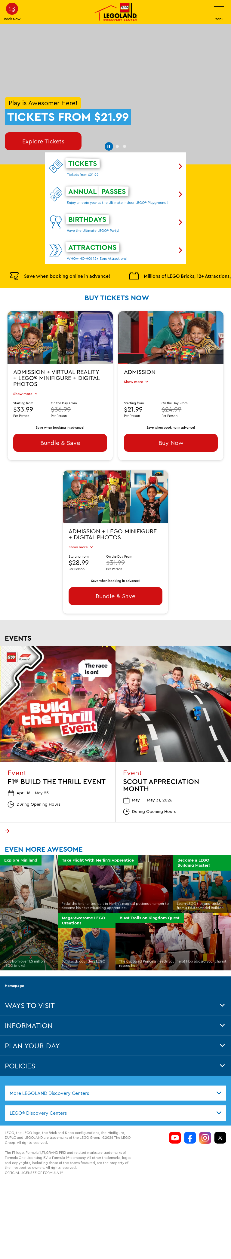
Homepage (14, 964)
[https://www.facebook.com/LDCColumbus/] (190, 1116)
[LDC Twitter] (220, 1116)
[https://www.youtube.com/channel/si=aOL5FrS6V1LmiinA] (175, 1116)
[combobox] (115, 1071)
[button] (108, 124)
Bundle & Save (60, 421)
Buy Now (171, 421)
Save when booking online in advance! (60, 255)
